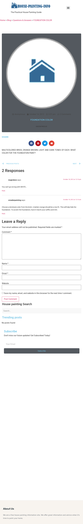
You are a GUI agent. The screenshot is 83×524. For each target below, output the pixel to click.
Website (5, 283)
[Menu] (68, 8)
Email (5, 273)
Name (5, 264)
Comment (7, 232)
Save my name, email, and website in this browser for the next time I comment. (38, 293)
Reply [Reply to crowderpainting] (3, 213)
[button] (31, 143)
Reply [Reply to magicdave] (3, 191)
